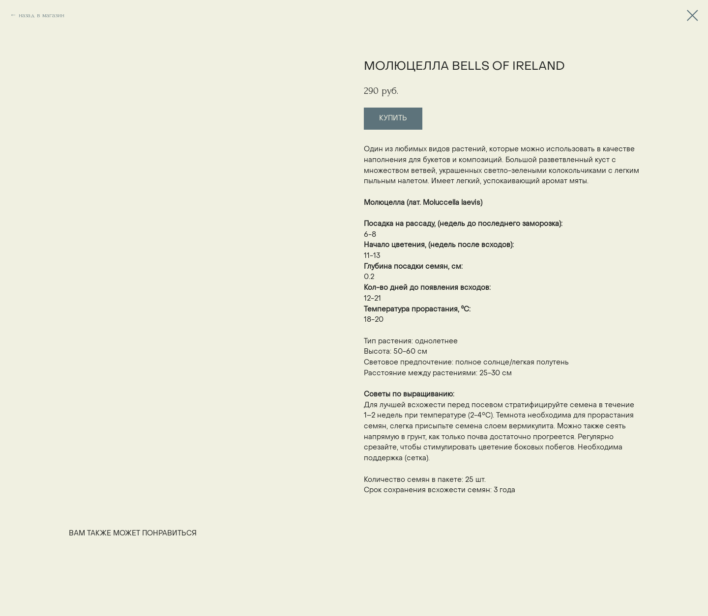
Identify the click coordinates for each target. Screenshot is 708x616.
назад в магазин (41, 15)
